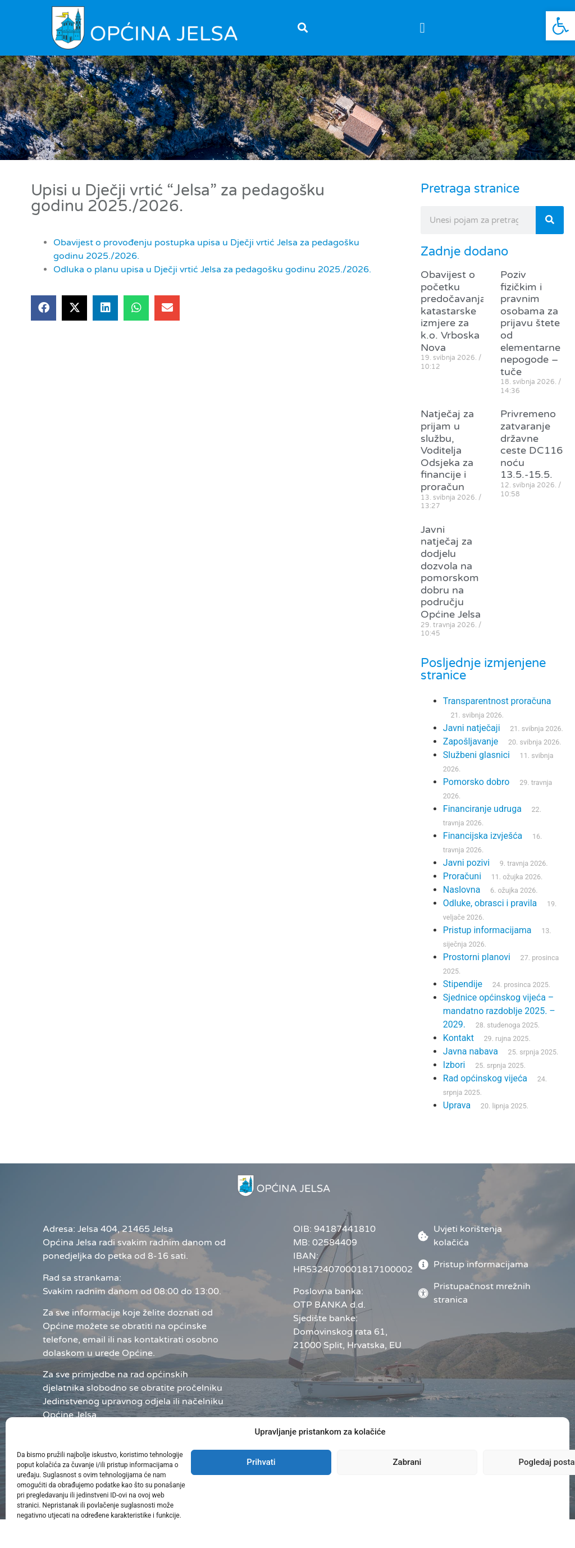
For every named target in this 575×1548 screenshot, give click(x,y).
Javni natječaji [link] (471, 728)
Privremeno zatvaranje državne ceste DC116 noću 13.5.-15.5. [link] (531, 444)
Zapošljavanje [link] (470, 741)
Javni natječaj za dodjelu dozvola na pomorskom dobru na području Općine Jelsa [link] (451, 571)
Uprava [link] (457, 1105)
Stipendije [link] (462, 984)
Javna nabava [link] (470, 1051)
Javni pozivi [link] (466, 862)
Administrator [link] (320, 1489)
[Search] (550, 220)
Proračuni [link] (462, 876)
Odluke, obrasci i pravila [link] (490, 903)
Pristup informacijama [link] (487, 930)
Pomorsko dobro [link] (476, 782)
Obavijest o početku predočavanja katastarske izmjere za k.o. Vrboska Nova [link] (453, 311)
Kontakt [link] (458, 1038)
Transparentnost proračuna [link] (497, 701)
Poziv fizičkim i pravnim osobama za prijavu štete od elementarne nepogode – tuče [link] (530, 323)
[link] (560, 25)
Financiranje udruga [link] (482, 808)
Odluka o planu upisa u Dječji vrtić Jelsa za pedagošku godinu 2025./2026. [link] (212, 269)
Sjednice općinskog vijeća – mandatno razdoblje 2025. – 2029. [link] (499, 1011)
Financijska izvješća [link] (482, 835)
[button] (302, 28)
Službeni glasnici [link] (476, 755)
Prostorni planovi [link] (476, 957)
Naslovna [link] (462, 889)
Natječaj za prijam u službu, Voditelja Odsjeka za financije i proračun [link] (447, 450)
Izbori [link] (454, 1065)
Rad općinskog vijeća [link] (485, 1078)
